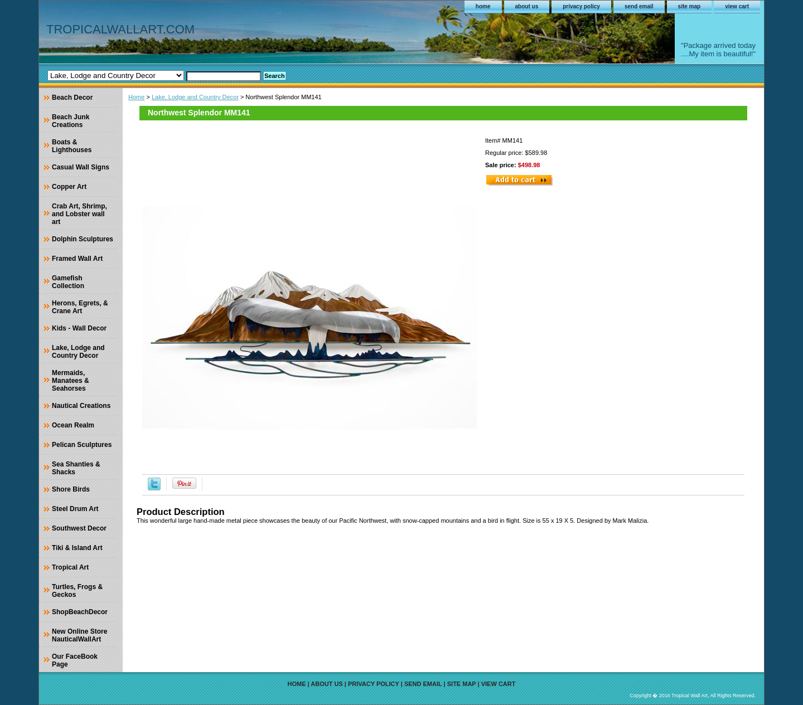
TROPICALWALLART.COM (120, 29)
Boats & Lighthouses (71, 146)
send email (639, 6)
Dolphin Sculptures (82, 239)
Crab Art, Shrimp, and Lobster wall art (79, 214)
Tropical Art (70, 567)
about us (527, 6)
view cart (737, 6)
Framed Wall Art (77, 258)
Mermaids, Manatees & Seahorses (70, 380)
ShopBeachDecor (80, 612)
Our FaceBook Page (75, 660)
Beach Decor (72, 97)
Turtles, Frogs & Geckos (77, 591)
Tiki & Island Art (77, 548)
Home (136, 97)
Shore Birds (71, 489)
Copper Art (69, 187)
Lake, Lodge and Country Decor (195, 97)
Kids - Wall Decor (79, 328)
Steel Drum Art (75, 509)
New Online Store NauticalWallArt (79, 635)
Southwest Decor (79, 528)
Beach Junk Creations (70, 121)
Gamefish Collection (68, 282)
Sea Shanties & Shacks (76, 468)
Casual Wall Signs (80, 167)
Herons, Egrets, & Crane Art (80, 307)
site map (689, 6)
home (483, 6)
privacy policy (581, 6)
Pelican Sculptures (82, 445)
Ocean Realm (73, 425)
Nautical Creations (81, 406)
